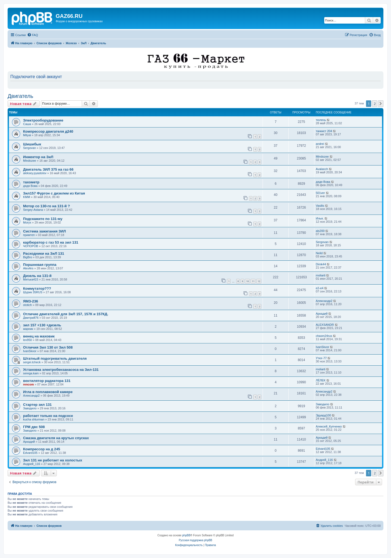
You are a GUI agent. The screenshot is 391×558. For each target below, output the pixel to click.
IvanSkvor (29, 351)
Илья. (320, 218)
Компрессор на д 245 (41, 449)
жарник (28, 328)
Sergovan (29, 147)
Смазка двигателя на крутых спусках (56, 438)
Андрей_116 (31, 463)
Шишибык (32, 144)
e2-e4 (319, 288)
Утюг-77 (321, 358)
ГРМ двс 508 (34, 427)
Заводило (30, 408)
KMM (26, 197)
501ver (320, 192)
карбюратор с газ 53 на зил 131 (50, 242)
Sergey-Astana (33, 209)
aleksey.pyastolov (34, 173)
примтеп (29, 235)
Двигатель (20, 96)
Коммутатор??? (37, 288)
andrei (320, 143)
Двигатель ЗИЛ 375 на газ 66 (48, 169)
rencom (28, 384)
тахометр (31, 182)
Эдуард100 (323, 415)
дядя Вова (30, 185)
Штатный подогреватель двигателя (55, 358)
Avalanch (322, 169)
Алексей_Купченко (329, 426)
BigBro (27, 257)
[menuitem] (32, 35)
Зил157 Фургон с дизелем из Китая (54, 193)
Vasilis (320, 205)
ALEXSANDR (325, 324)
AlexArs (28, 268)
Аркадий (321, 313)
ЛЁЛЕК (321, 380)
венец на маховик (39, 336)
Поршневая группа (39, 265)
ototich (27, 305)
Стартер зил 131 (37, 405)
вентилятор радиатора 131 (47, 381)
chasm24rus (324, 335)
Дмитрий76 (31, 317)
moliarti (320, 275)
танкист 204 (324, 131)
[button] (380, 103)
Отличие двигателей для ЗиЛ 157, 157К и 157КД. (65, 314)
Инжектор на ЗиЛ (38, 157)
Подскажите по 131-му (42, 219)
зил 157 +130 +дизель (42, 325)
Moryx (27, 222)
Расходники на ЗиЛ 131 (43, 253)
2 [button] (375, 103)
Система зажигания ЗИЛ (44, 231)
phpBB (186, 535)
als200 (320, 230)
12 (258, 281)
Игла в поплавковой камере (47, 392)
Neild (319, 253)
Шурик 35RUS (32, 292)
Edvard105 (30, 452)
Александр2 (324, 300)
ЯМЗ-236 (30, 301)
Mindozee (29, 160)
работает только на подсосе (48, 416)
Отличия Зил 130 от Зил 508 (48, 347)
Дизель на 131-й (37, 276)
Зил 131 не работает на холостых (52, 460)
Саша (27, 124)
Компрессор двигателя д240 (48, 131)
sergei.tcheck (32, 362)
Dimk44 (321, 264)
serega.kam (31, 373)
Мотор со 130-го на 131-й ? (46, 206)
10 (247, 281)
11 (253, 281)
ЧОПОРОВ (30, 246)
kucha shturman (33, 419)
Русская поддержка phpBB (195, 540)
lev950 (27, 340)
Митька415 (30, 279)
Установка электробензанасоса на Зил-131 (61, 370)
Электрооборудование (43, 120)
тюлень (321, 120)
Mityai (27, 135)
